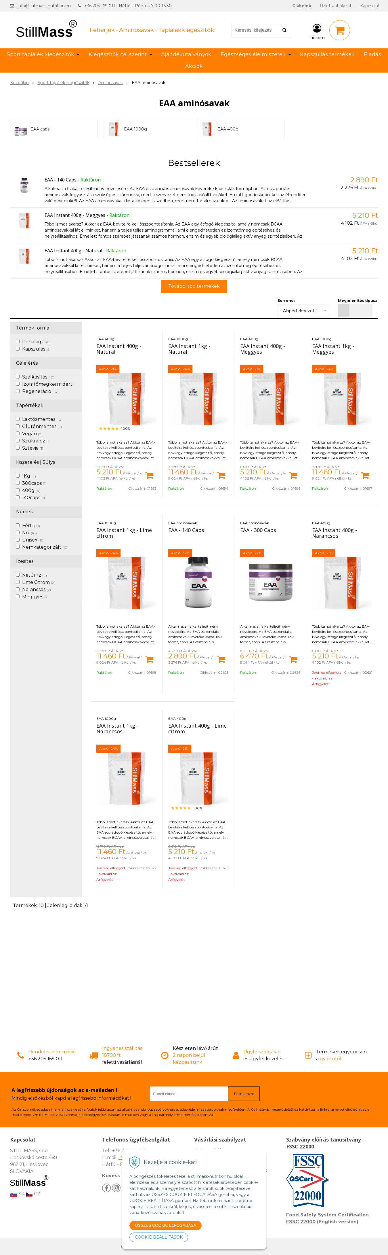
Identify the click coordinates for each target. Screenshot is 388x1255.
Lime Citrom (38, 582)
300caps (34, 483)
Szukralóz (36, 441)
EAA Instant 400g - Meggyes (75, 215)
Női (29, 532)
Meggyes (35, 596)
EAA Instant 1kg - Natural (189, 348)
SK (17, 1194)
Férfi (31, 525)
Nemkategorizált (45, 547)
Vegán (32, 433)
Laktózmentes (42, 419)
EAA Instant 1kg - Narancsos (117, 728)
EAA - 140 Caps (61, 180)
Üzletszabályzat (335, 5)
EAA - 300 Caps (258, 530)
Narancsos (36, 589)
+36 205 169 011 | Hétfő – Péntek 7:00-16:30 (128, 5)
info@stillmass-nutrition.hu (44, 5)
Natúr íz (34, 575)
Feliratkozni (244, 1094)
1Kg (29, 476)
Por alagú (36, 341)
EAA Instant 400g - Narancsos (334, 533)
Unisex (33, 540)
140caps (33, 497)
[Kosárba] (149, 475)
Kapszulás (36, 349)
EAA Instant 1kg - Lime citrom (124, 533)
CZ (33, 1194)
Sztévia (32, 448)
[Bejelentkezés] (317, 31)
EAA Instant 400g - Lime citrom (197, 728)
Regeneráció (40, 391)
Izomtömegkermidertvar (54, 384)
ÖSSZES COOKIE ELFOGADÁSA (165, 1225)
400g (31, 490)
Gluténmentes (42, 426)
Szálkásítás (38, 377)
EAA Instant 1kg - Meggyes (333, 348)
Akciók (194, 66)
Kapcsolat (370, 5)
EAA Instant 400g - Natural (73, 250)
